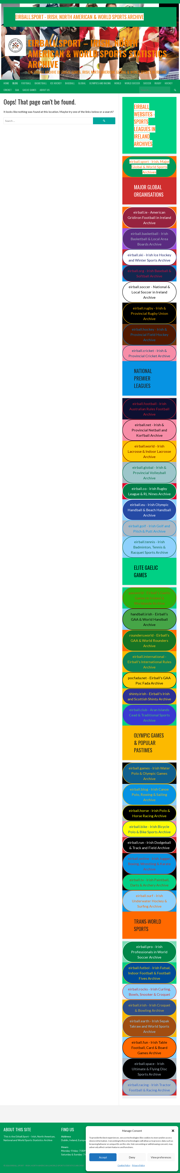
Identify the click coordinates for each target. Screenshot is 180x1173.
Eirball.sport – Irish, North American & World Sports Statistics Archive (97, 53)
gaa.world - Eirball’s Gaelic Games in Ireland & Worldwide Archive (149, 598)
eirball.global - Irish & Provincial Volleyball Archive (149, 472)
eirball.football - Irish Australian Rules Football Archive (149, 408)
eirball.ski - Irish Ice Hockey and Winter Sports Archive (149, 257)
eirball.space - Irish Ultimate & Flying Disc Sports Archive (149, 1068)
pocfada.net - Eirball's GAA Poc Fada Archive (149, 680)
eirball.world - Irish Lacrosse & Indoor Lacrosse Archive (149, 451)
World (117, 83)
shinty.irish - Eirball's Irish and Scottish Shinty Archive (149, 696)
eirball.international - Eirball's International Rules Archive (149, 661)
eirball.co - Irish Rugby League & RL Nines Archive (149, 491)
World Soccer (132, 83)
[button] (173, 1130)
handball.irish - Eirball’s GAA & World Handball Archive (149, 619)
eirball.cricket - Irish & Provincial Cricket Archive (149, 353)
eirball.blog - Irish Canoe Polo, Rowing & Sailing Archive (149, 794)
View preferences (161, 1157)
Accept (103, 1157)
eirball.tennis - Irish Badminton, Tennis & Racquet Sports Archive (149, 547)
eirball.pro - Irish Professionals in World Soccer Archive (149, 951)
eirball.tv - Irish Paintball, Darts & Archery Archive (149, 882)
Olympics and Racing (100, 83)
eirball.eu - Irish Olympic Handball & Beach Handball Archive (149, 509)
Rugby (158, 83)
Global (82, 83)
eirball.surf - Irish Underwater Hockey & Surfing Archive (149, 900)
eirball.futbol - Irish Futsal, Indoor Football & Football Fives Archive (149, 973)
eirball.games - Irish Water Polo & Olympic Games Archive (149, 773)
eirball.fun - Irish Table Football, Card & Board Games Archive (149, 1047)
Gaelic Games (29, 90)
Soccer (147, 83)
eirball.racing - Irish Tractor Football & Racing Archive (149, 1087)
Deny (132, 1157)
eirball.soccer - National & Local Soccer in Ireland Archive (149, 292)
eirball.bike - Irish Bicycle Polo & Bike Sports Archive (149, 829)
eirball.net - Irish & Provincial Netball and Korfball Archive (149, 430)
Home (6, 83)
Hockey (168, 83)
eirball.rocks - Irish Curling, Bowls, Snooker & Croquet (149, 991)
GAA (17, 90)
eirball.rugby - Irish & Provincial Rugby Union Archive (149, 313)
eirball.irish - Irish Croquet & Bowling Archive (149, 1007)
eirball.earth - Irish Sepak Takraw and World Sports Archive (149, 1026)
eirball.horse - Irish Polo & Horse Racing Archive (149, 813)
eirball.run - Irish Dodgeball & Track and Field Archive (149, 845)
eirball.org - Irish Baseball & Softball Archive (149, 273)
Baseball (70, 83)
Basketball (41, 83)
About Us (45, 90)
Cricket (8, 90)
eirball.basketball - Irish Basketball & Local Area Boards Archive (149, 238)
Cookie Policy (124, 1165)
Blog (15, 83)
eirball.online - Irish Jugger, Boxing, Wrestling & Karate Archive (149, 863)
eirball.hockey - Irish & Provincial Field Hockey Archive (149, 334)
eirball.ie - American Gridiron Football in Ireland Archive (149, 217)
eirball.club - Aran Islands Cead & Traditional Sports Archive (149, 715)
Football (26, 83)
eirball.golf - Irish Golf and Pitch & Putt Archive (149, 528)
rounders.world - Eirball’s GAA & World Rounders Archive (149, 640)
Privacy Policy (138, 1165)
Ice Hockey (56, 83)
